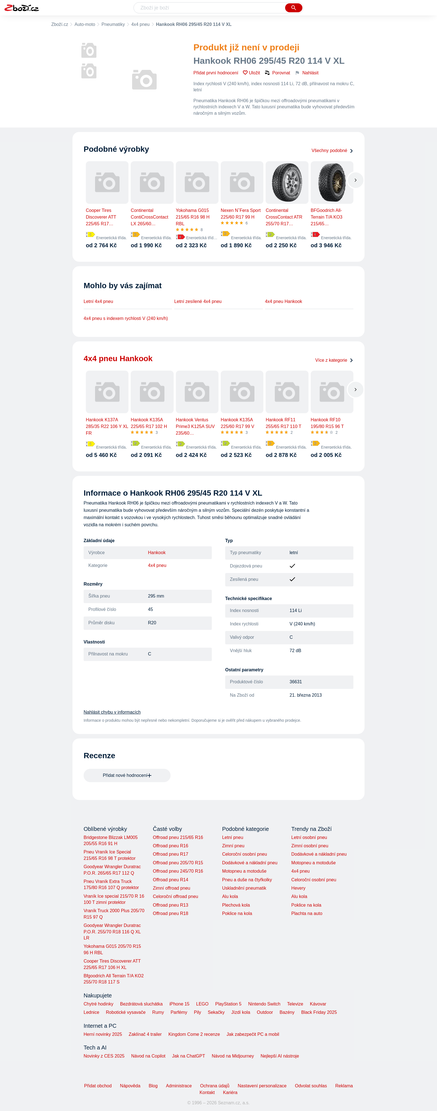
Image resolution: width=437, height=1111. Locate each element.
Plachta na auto (306, 913)
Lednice (91, 1012)
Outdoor (265, 1012)
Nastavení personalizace (262, 1085)
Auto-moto (84, 24)
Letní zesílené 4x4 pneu (198, 301)
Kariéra (230, 1092)
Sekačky (216, 1012)
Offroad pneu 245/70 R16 (178, 871)
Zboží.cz (59, 24)
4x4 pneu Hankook (283, 301)
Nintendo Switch (264, 1004)
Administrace (179, 1085)
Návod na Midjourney (233, 1056)
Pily (197, 1012)
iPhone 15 (179, 1004)
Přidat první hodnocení (215, 72)
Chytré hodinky (98, 1004)
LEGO (202, 1004)
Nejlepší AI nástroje (280, 1056)
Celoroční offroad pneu (175, 896)
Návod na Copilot (148, 1056)
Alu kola (230, 896)
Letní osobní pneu (309, 837)
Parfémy (179, 1012)
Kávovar (318, 1004)
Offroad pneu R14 (170, 879)
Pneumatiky (113, 24)
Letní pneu (232, 837)
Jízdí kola (240, 1012)
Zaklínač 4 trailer (145, 1034)
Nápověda (130, 1085)
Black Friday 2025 (319, 1012)
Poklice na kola (237, 913)
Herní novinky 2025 (103, 1034)
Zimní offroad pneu (171, 888)
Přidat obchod (98, 1085)
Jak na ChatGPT (188, 1056)
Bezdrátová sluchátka (141, 1004)
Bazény (287, 1012)
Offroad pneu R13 (170, 905)
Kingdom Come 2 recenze (194, 1034)
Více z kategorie (334, 360)
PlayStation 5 (228, 1004)
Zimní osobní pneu (309, 845)
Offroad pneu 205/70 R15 (178, 862)
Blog (153, 1085)
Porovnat (277, 72)
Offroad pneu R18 (170, 913)
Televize (295, 1004)
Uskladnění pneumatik (244, 888)
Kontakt (207, 1092)
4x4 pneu (140, 24)
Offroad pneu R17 (170, 854)
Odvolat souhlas (311, 1085)
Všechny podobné (332, 150)
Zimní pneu (233, 845)
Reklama (344, 1085)
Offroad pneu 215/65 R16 (178, 837)
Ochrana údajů (214, 1085)
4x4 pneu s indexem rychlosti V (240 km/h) (126, 318)
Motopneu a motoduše (244, 871)
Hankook (157, 552)
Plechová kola (236, 905)
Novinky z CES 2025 (104, 1056)
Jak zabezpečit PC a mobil (253, 1034)
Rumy (158, 1012)
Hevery (298, 888)
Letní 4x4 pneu (98, 301)
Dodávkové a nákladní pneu (249, 862)
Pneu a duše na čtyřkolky (247, 879)
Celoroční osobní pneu (244, 854)
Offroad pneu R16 (170, 845)
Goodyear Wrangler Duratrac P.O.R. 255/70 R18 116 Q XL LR (112, 931)
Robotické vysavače (125, 1012)
